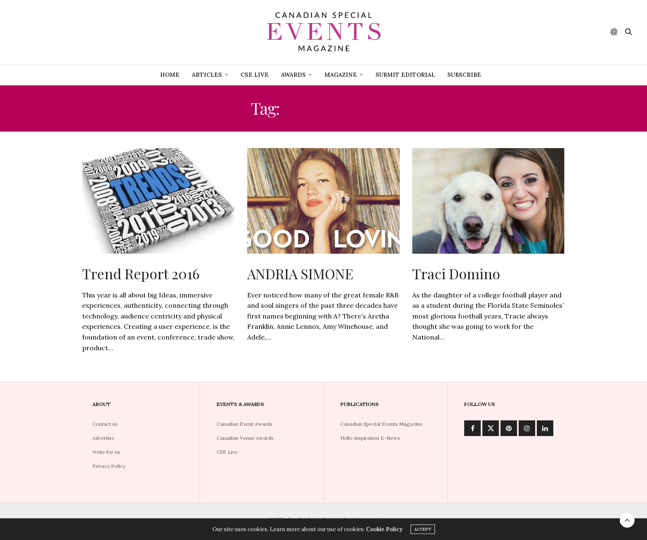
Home (169, 74)
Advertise (103, 438)
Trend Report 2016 (141, 273)
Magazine (340, 74)
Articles (207, 74)
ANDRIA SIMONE (300, 273)
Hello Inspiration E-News (370, 438)
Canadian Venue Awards (245, 438)
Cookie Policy (384, 530)
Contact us (105, 424)
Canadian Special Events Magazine (381, 424)
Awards (293, 74)
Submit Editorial (405, 74)
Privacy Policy (108, 466)
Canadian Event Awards (244, 424)
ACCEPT (422, 530)
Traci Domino (456, 273)
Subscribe (464, 74)
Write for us (106, 452)
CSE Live (227, 452)
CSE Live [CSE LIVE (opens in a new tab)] (255, 74)
